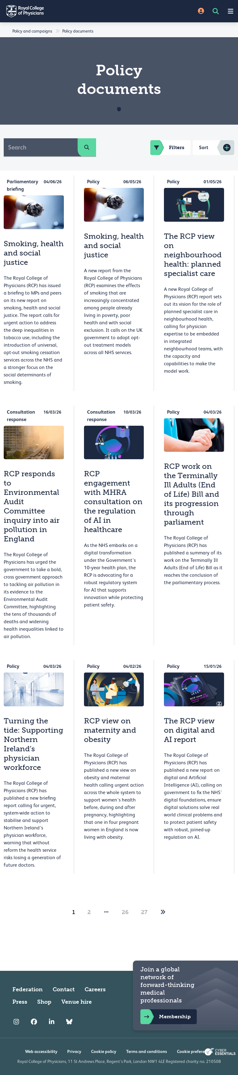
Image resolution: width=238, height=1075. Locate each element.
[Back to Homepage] (59, 11)
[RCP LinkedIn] (51, 1021)
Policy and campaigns (32, 31)
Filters (167, 147)
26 (125, 912)
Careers (95, 989)
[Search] (41, 147)
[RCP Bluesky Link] (69, 1021)
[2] (163, 912)
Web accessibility (41, 1051)
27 (144, 912)
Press (19, 1001)
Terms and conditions (146, 1051)
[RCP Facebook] (34, 1021)
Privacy (74, 1051)
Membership (165, 1016)
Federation (27, 989)
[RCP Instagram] (16, 1021)
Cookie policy (103, 1051)
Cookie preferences (195, 1051)
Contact (64, 989)
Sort (203, 147)
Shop (44, 1001)
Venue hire (76, 1001)
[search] (86, 147)
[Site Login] (201, 11)
